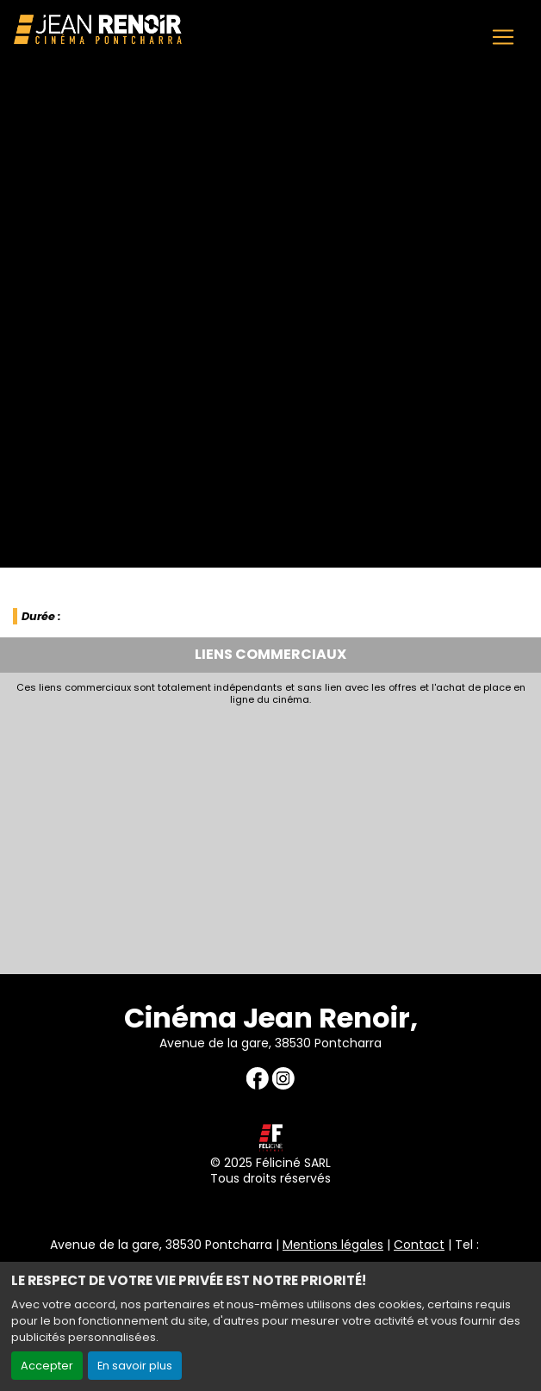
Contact (419, 1244)
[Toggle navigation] (503, 37)
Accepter (47, 1365)
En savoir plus (134, 1365)
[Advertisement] (270, 835)
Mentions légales (333, 1244)
